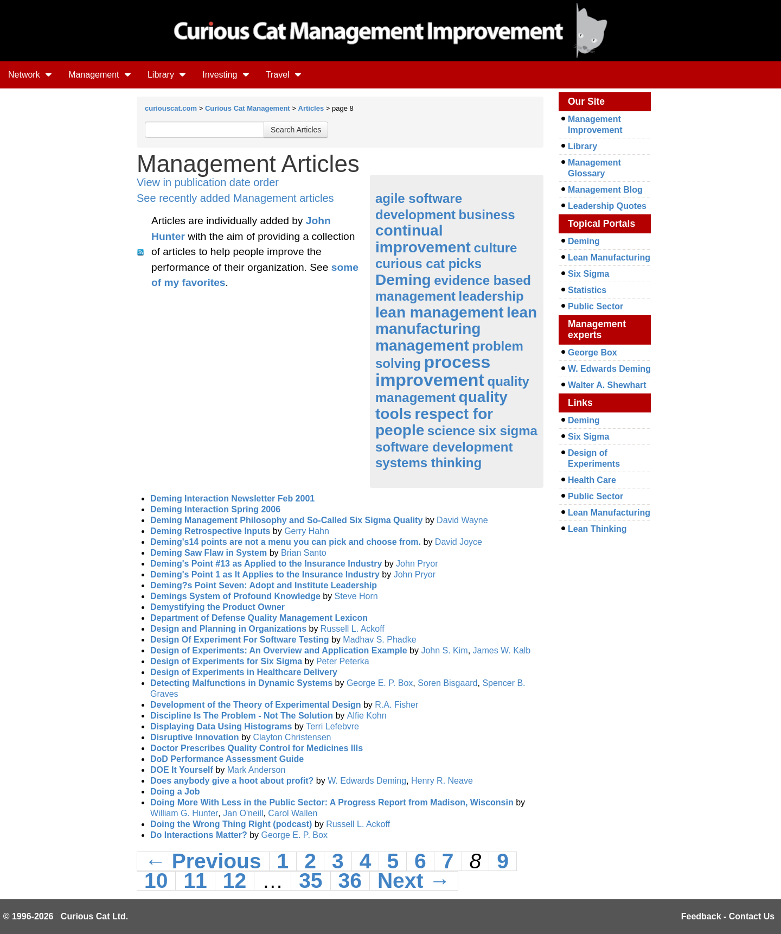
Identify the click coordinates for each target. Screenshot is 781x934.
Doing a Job (175, 791)
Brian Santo (304, 552)
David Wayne (462, 520)
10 (156, 881)
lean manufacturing (456, 321)
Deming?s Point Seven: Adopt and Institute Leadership (263, 585)
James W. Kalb (502, 650)
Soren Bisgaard (447, 683)
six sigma (507, 430)
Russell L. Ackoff (353, 628)
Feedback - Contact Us (727, 916)
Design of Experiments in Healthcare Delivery (243, 672)
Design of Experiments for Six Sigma (226, 661)
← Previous (203, 861)
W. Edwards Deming (367, 780)
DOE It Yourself (181, 769)
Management (99, 74)
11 (195, 881)
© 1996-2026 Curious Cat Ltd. (66, 916)
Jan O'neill (243, 813)
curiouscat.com (171, 108)
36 (350, 881)
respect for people (434, 422)
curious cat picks (428, 263)
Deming (403, 279)
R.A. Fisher (396, 704)
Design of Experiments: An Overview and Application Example (278, 650)
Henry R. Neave (442, 780)
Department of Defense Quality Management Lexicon (259, 617)
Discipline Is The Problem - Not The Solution (241, 715)
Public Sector (595, 306)
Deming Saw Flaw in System (208, 552)
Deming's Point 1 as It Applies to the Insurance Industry (265, 574)
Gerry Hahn (306, 531)
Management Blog (605, 189)
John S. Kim (444, 650)
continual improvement (423, 239)
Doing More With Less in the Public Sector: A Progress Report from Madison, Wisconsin (332, 802)
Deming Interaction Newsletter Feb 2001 (232, 498)
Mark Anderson (256, 769)
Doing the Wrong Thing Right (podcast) (231, 824)
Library (167, 74)
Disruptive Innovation (194, 737)
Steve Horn (356, 596)
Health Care (592, 480)
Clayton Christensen (292, 737)
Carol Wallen (292, 813)
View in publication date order (208, 182)
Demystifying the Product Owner (217, 607)
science (451, 430)
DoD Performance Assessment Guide (227, 759)
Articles (311, 108)
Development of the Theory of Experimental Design (255, 704)
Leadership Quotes (607, 206)
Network (30, 74)
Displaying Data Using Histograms (221, 726)
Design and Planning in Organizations (228, 628)
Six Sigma (588, 273)
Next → (413, 881)
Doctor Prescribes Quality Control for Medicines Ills (256, 748)
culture (495, 247)
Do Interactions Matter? (198, 835)
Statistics (587, 290)
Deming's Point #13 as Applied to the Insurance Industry (266, 563)
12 (234, 881)
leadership (491, 296)
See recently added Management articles (235, 198)
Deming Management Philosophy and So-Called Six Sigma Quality (286, 520)
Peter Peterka (342, 661)
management (422, 345)
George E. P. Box (380, 683)
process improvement (432, 371)
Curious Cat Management (247, 108)
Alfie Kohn (367, 715)
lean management (439, 312)
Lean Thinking (597, 528)
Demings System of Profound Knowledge (235, 596)
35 (310, 881)
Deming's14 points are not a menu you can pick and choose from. (285, 542)
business (487, 214)
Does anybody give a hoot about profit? (231, 780)
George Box (592, 352)
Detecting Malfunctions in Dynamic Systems (241, 683)
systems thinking (428, 462)
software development (444, 447)
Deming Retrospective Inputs (210, 531)
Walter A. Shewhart (607, 385)
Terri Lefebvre (332, 726)
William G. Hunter (184, 813)
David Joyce (458, 542)
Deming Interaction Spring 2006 (215, 509)
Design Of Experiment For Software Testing (239, 639)
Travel (284, 74)
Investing (225, 74)
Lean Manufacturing (609, 257)
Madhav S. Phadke (379, 639)
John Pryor (417, 563)
